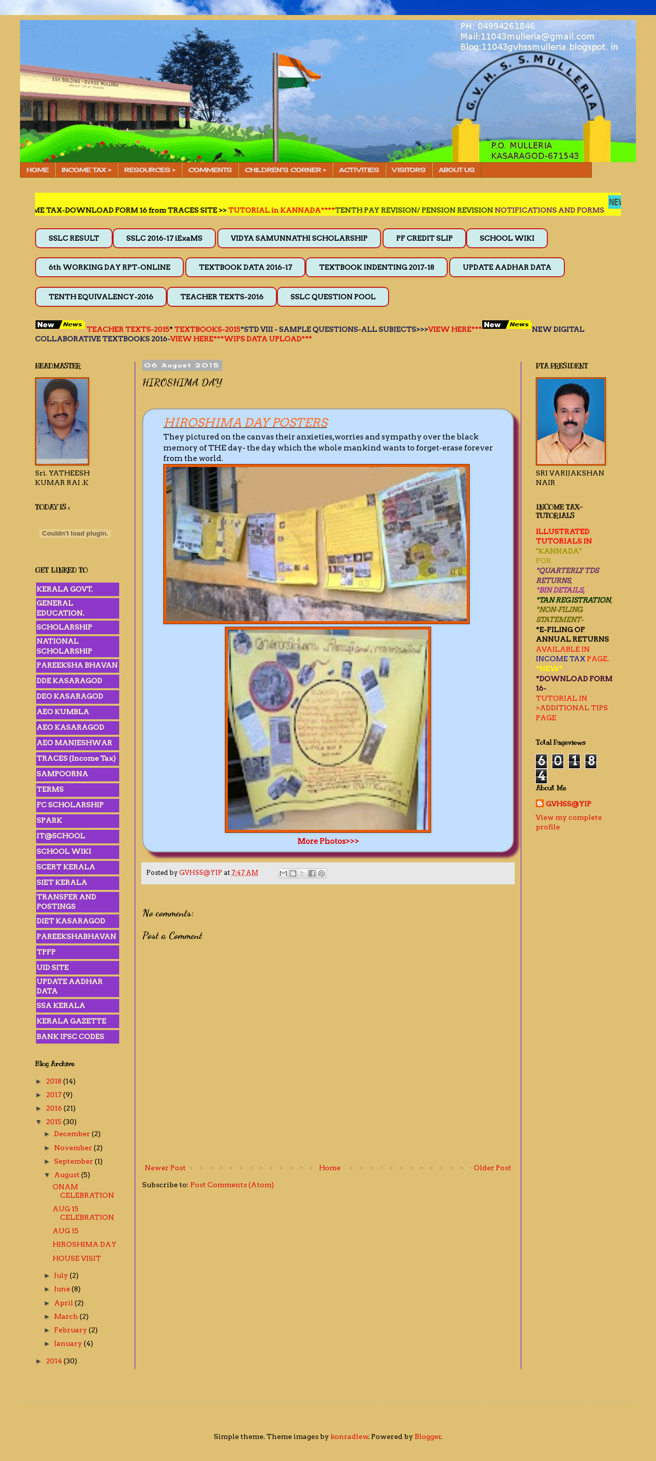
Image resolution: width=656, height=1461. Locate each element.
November (74, 1148)
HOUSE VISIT (77, 1258)
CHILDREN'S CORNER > (285, 170)
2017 (54, 1095)
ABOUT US (457, 170)
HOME (38, 170)
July (62, 1275)
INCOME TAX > (86, 170)
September (74, 1161)
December (73, 1134)
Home (330, 1168)
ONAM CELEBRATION (83, 1191)
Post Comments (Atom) (232, 1185)
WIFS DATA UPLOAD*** (268, 339)
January (69, 1343)
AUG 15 (66, 1231)
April (64, 1303)
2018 (54, 1081)
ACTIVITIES (359, 170)
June (63, 1289)
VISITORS (409, 170)
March (67, 1316)
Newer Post (165, 1168)
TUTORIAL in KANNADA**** (316, 210)
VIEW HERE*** (455, 329)
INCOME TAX (560, 659)
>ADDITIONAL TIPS (572, 708)
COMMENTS (210, 170)
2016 (55, 1108)
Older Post (492, 1168)
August (67, 1175)
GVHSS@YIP (568, 804)
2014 (55, 1361)
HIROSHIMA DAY (85, 1244)
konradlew (350, 1436)
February (71, 1330)
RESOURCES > (149, 170)
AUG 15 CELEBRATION (83, 1213)
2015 (54, 1122)
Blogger (428, 1436)
